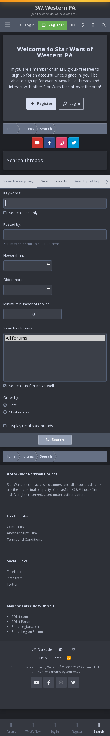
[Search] (104, 25)
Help (43, 658)
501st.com (20, 616)
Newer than (13, 255)
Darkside (42, 649)
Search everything (18, 181)
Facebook (14, 571)
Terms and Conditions (24, 539)
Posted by (11, 224)
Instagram (15, 578)
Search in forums (17, 328)
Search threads (54, 181)
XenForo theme (49, 671)
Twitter (12, 584)
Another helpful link (22, 533)
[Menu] (7, 25)
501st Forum (21, 621)
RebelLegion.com (25, 626)
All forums (55, 338)
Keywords (11, 193)
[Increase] (43, 314)
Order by (10, 397)
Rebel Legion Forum (27, 631)
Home (57, 658)
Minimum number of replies (26, 303)
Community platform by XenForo (55, 667)
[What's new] (93, 25)
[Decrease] (55, 314)
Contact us (15, 526)
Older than (12, 279)
